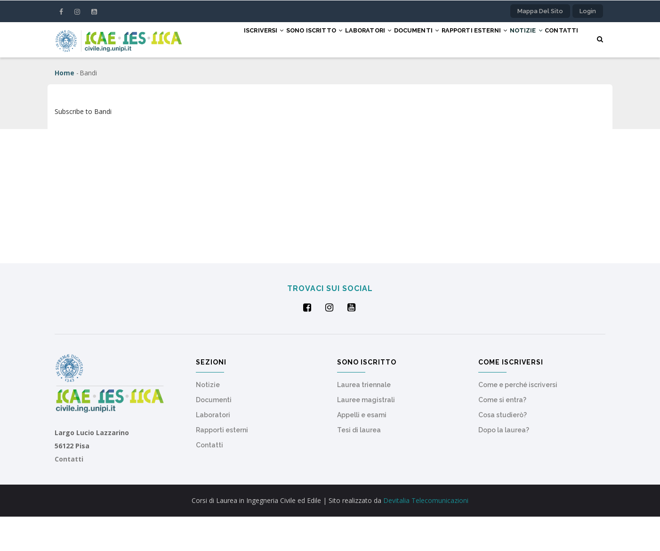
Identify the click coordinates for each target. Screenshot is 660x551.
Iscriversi (221, 39)
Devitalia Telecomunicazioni (425, 534)
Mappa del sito (540, 11)
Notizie (524, 39)
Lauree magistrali (366, 434)
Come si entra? (502, 434)
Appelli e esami (361, 449)
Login (588, 11)
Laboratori (342, 39)
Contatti (217, 74)
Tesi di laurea (359, 464)
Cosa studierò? (502, 449)
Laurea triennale (364, 419)
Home (64, 107)
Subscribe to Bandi (83, 145)
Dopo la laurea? (503, 464)
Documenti (398, 39)
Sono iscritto (280, 39)
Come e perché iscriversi (517, 419)
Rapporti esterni (464, 39)
